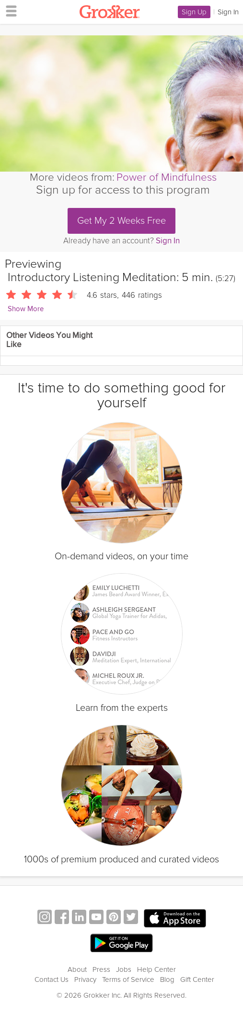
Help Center (156, 969)
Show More (26, 309)
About (77, 969)
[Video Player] (121, 103)
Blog (167, 979)
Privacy (85, 979)
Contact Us (52, 979)
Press (101, 969)
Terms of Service (128, 979)
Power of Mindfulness (166, 177)
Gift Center (197, 979)
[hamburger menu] (8, 10)
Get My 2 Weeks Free (121, 221)
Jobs (123, 969)
